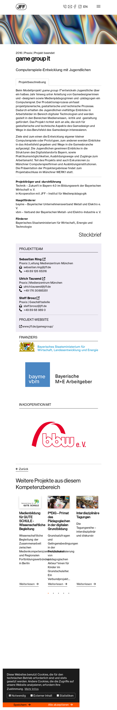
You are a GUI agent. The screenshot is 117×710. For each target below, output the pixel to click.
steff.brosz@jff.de (35, 306)
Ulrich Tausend (32, 279)
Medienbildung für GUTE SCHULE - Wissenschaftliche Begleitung (32, 521)
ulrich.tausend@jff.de (37, 286)
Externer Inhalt (41, 695)
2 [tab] (53, 593)
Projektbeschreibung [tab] (32, 82)
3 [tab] (58, 593)
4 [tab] (63, 593)
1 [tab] (48, 593)
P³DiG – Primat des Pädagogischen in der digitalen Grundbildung (59, 521)
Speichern (20, 704)
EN (85, 6)
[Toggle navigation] (98, 6)
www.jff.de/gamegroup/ (36, 326)
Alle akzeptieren (58, 704)
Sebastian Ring (32, 259)
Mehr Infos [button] (32, 689)
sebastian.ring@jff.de (37, 267)
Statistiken (65, 695)
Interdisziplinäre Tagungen (87, 515)
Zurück (23, 469)
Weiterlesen (27, 584)
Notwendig (17, 695)
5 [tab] (69, 593)
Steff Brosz (29, 298)
